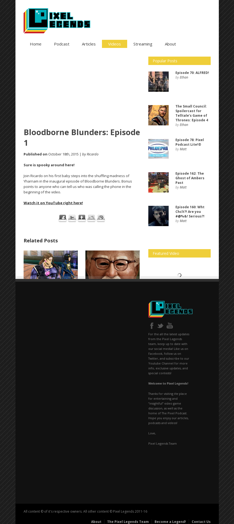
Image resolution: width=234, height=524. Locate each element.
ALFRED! (192, 72)
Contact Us (201, 521)
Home (35, 44)
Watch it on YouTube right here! (53, 202)
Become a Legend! (170, 521)
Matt (183, 149)
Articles (89, 44)
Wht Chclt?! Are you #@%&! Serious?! (189, 212)
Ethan (184, 77)
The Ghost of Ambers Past (189, 178)
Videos (114, 44)
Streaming (142, 44)
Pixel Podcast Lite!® (189, 142)
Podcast (61, 44)
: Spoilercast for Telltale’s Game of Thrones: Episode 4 (191, 113)
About (170, 44)
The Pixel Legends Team (128, 521)
